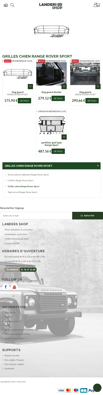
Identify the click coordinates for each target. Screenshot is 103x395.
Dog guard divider (51, 92)
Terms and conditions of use (17, 334)
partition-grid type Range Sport (51, 143)
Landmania (9, 368)
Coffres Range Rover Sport (20, 180)
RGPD (7, 325)
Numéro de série (12, 355)
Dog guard (17, 92)
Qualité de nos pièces (14, 338)
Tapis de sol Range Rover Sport (22, 192)
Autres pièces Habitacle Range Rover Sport (28, 174)
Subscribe (87, 215)
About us (9, 317)
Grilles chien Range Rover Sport (23, 186)
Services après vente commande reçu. (21, 330)
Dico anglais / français (14, 360)
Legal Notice (10, 312)
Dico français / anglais (14, 364)
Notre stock (10, 342)
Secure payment (12, 321)
